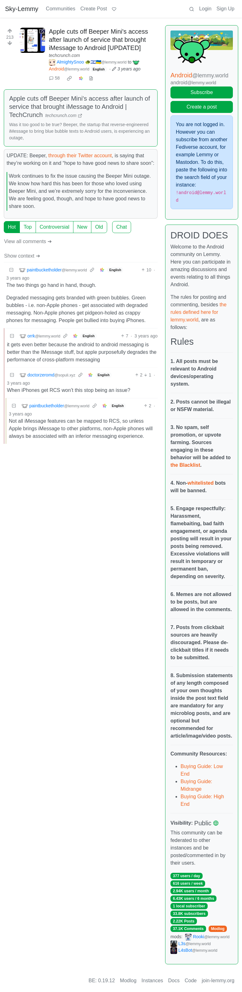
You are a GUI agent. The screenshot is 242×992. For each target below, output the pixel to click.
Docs (174, 980)
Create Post (93, 8)
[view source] (91, 78)
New (82, 227)
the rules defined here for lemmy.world (198, 312)
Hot (12, 227)
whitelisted (200, 483)
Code (191, 980)
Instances (152, 980)
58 (54, 78)
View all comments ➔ (28, 241)
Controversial (54, 227)
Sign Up (225, 8)
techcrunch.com (64, 55)
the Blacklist (185, 465)
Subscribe (201, 92)
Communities (60, 8)
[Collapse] (11, 270)
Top (28, 227)
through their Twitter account (80, 155)
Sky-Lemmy (21, 8)
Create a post (202, 106)
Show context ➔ (22, 256)
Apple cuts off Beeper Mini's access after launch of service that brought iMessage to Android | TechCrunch (79, 106)
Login (205, 8)
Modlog (218, 929)
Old (99, 227)
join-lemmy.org (218, 980)
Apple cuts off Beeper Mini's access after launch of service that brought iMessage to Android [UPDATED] (98, 39)
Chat (121, 227)
